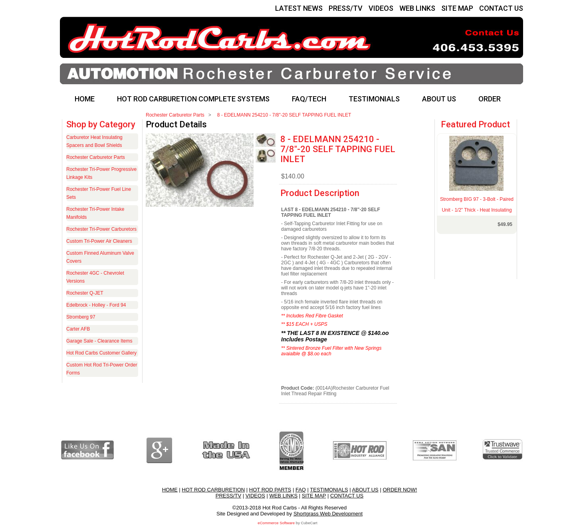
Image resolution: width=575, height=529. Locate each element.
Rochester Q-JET (84, 293)
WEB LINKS (417, 8)
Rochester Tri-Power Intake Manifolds (95, 213)
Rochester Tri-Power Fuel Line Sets (98, 193)
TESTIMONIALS (374, 99)
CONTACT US (501, 8)
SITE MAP (457, 8)
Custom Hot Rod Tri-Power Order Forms (101, 369)
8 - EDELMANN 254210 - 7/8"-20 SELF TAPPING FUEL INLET (284, 115)
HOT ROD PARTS (270, 490)
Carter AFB (78, 329)
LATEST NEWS (299, 8)
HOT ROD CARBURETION (213, 490)
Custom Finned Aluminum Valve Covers (100, 257)
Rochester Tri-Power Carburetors (101, 229)
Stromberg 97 (80, 317)
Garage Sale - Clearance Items (99, 341)
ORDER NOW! (400, 490)
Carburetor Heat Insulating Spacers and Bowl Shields (94, 141)
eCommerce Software (276, 523)
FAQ (300, 490)
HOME (85, 99)
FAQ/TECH (309, 99)
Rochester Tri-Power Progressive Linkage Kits (101, 173)
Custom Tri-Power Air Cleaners (99, 241)
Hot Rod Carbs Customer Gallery (101, 353)
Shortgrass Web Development (328, 514)
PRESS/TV (346, 8)
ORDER (489, 99)
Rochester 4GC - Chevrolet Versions (95, 277)
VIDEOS (381, 8)
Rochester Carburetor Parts (175, 115)
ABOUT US (439, 99)
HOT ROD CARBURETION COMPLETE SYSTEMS (193, 99)
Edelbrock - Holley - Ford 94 (96, 305)
